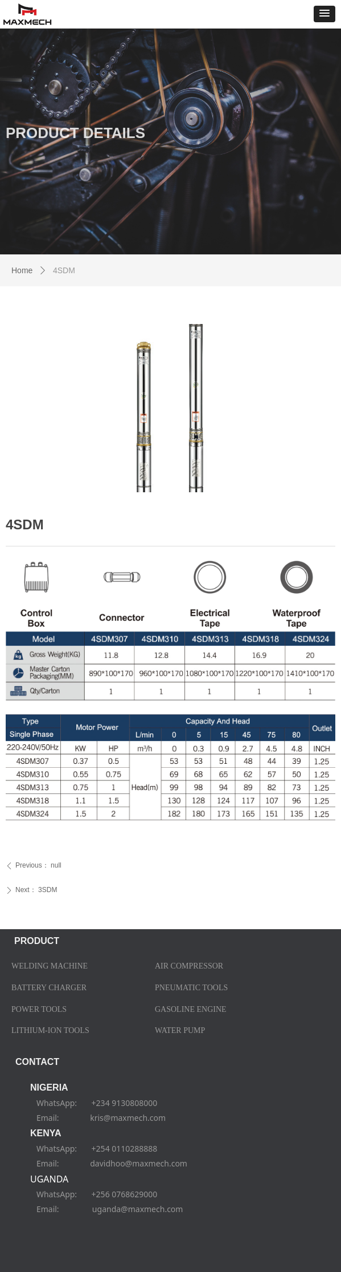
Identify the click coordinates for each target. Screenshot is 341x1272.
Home (21, 270)
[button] (324, 14)
